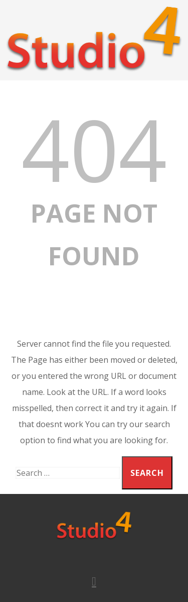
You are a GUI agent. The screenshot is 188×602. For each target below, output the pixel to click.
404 (94, 148)
